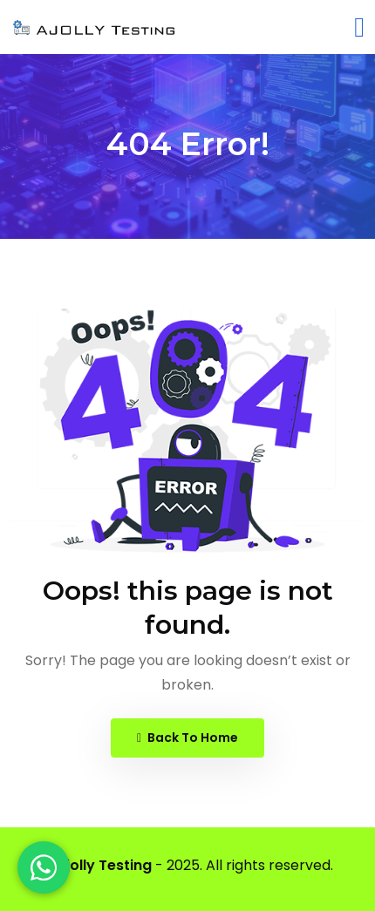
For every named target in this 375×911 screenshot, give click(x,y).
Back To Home (187, 737)
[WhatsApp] (43, 867)
